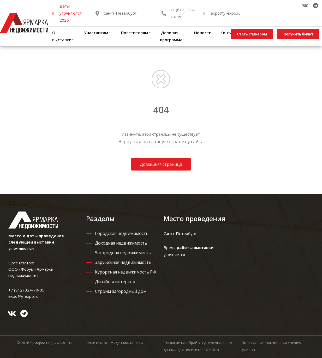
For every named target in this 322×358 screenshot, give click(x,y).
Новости (203, 32)
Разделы (100, 218)
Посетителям (136, 32)
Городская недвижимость (121, 233)
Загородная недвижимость (123, 253)
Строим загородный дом (120, 291)
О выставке (63, 36)
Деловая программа (173, 36)
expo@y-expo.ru (226, 13)
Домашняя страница (161, 164)
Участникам (97, 32)
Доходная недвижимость (121, 243)
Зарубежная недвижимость (123, 262)
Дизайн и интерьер (115, 281)
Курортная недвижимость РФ (125, 272)
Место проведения (194, 218)
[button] (252, 34)
